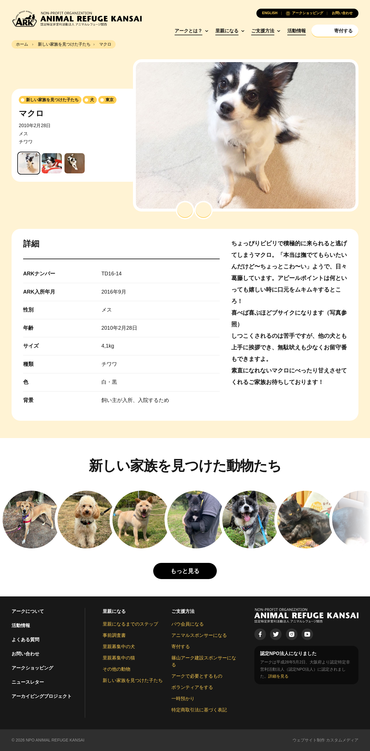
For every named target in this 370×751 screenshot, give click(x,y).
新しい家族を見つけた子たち (133, 680)
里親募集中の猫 (119, 657)
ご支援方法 (262, 30)
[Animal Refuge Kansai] (77, 18)
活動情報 (296, 30)
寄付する (180, 646)
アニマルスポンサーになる (199, 635)
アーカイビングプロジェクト (42, 696)
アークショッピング (32, 667)
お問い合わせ (25, 653)
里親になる (226, 30)
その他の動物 (116, 669)
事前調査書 (114, 635)
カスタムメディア (342, 740)
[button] (185, 210)
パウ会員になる (187, 624)
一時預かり (183, 698)
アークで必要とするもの (196, 676)
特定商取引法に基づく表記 (199, 709)
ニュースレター (28, 682)
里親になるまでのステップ (130, 624)
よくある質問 (25, 639)
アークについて (28, 611)
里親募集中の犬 (119, 646)
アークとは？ (188, 30)
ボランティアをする (192, 687)
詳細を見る (278, 676)
